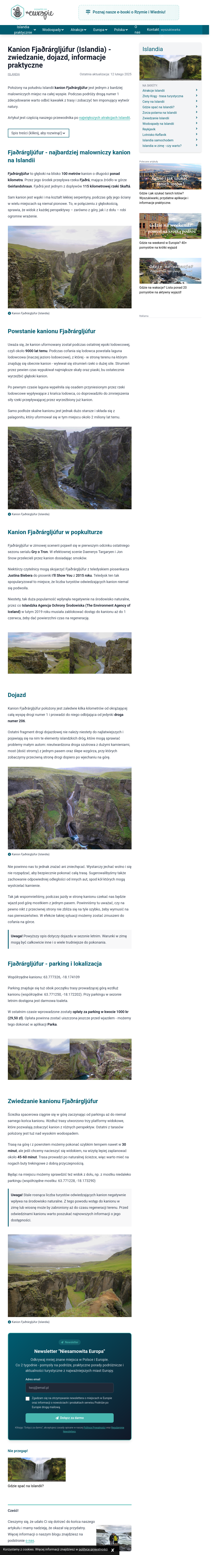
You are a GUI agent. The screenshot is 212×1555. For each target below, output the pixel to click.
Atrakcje (79, 30)
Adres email (33, 1379)
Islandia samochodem (170, 140)
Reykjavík (170, 129)
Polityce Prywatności (94, 1427)
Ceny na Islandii (170, 101)
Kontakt (153, 29)
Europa (100, 30)
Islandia (14, 74)
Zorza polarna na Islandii (170, 112)
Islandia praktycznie (25, 30)
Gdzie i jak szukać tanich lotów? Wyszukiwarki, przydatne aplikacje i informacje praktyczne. (163, 198)
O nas (137, 30)
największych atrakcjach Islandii (104, 118)
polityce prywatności (93, 1549)
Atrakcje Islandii (170, 90)
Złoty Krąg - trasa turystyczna (170, 96)
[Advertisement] (170, 342)
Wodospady (53, 30)
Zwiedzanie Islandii (170, 118)
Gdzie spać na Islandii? (26, 1486)
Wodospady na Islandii (170, 123)
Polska (121, 30)
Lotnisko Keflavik (170, 134)
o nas (30, 1540)
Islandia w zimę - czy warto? (170, 146)
